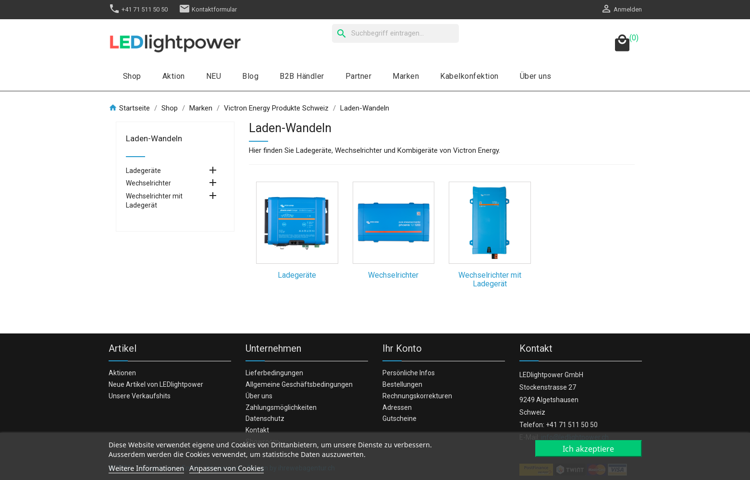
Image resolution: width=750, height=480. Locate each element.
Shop (132, 76)
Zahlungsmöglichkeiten (281, 407)
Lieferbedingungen (274, 373)
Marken (406, 76)
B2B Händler (302, 76)
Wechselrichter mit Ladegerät (154, 200)
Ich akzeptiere (588, 448)
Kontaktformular (208, 9)
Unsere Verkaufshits (140, 396)
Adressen (397, 407)
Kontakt (257, 430)
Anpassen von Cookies (226, 468)
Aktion (173, 76)
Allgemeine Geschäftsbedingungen (299, 384)
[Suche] (395, 33)
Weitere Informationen (146, 468)
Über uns (536, 76)
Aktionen (122, 373)
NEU (213, 76)
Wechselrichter (148, 183)
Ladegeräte (143, 170)
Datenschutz (265, 418)
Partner (358, 76)
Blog (250, 76)
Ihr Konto (402, 348)
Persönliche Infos (408, 373)
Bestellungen (402, 384)
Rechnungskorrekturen (417, 396)
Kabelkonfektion (469, 76)
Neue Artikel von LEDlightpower (156, 384)
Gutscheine (399, 418)
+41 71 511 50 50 (138, 9)
